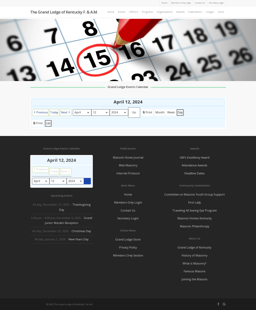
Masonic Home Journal (128, 157)
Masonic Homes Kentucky (194, 218)
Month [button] (159, 112)
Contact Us (128, 210)
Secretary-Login (128, 218)
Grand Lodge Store (128, 239)
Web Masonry (128, 165)
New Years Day (78, 239)
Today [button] (54, 112)
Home (128, 194)
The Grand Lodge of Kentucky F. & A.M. (64, 13)
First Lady (194, 202)
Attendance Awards (194, 165)
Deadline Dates (194, 173)
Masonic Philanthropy (194, 226)
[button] (40, 112)
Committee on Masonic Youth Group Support (194, 194)
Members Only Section (128, 255)
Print (147, 113)
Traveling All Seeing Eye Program (194, 210)
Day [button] (180, 112)
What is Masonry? (194, 263)
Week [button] (171, 112)
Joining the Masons (194, 279)
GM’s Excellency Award (194, 157)
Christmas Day (81, 231)
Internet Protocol (128, 173)
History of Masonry (194, 255)
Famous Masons (195, 271)
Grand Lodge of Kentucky (194, 247)
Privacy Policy (128, 247)
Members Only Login (128, 202)
